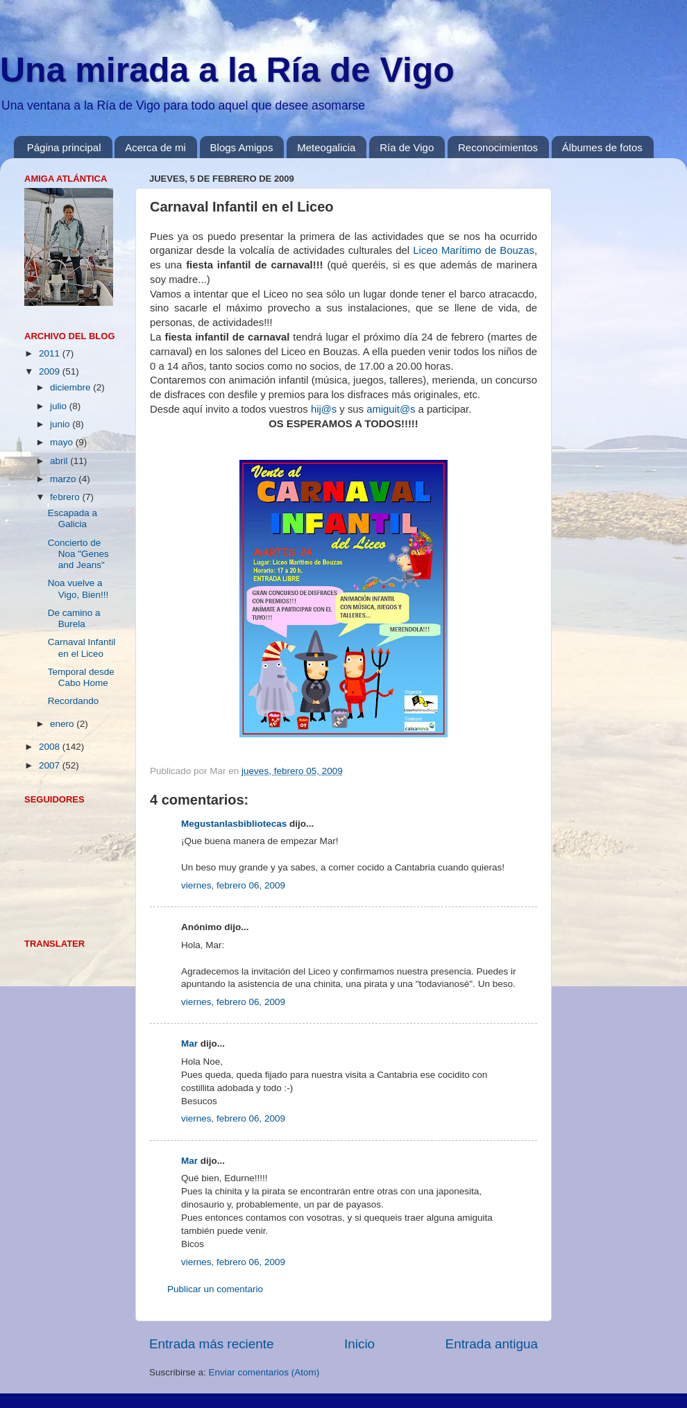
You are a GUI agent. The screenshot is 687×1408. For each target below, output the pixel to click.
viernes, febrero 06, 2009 (233, 885)
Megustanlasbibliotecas (234, 823)
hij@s (324, 409)
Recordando (73, 701)
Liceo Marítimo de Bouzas (473, 250)
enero (63, 724)
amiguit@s (390, 409)
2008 (50, 746)
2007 (50, 765)
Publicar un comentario (215, 1289)
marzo (64, 479)
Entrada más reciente (211, 1344)
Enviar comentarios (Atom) (264, 1372)
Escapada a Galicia (72, 518)
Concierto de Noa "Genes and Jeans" (78, 554)
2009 (50, 371)
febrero (66, 497)
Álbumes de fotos (602, 147)
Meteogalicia (326, 147)
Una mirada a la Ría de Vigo (227, 70)
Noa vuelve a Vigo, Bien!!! (78, 588)
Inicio (359, 1344)
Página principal (64, 147)
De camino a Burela (74, 618)
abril (60, 461)
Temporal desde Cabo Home (81, 677)
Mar (189, 1043)
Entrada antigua (492, 1344)
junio (61, 424)
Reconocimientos (498, 147)
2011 (50, 353)
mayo (63, 442)
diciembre (71, 387)
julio (59, 406)
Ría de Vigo (407, 147)
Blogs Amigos (241, 147)
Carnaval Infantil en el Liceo (82, 647)
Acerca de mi (155, 147)
